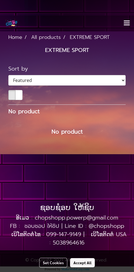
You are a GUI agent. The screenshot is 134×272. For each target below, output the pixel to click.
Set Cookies (53, 262)
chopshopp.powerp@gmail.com (76, 217)
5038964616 (69, 242)
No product (23, 111)
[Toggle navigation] (127, 23)
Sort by (21, 68)
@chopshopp (106, 226)
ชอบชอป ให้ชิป (41, 226)
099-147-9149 (63, 234)
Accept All (82, 262)
